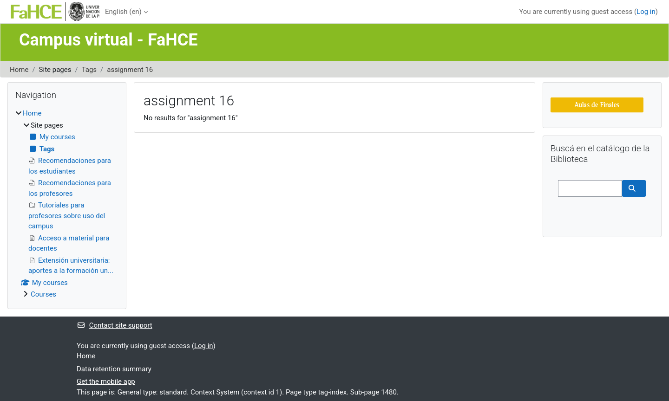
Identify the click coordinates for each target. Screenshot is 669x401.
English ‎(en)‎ (123, 11)
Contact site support (114, 325)
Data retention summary (114, 369)
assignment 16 (130, 69)
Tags (89, 69)
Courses (43, 294)
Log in (646, 11)
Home (19, 69)
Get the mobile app (106, 381)
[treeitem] (66, 204)
